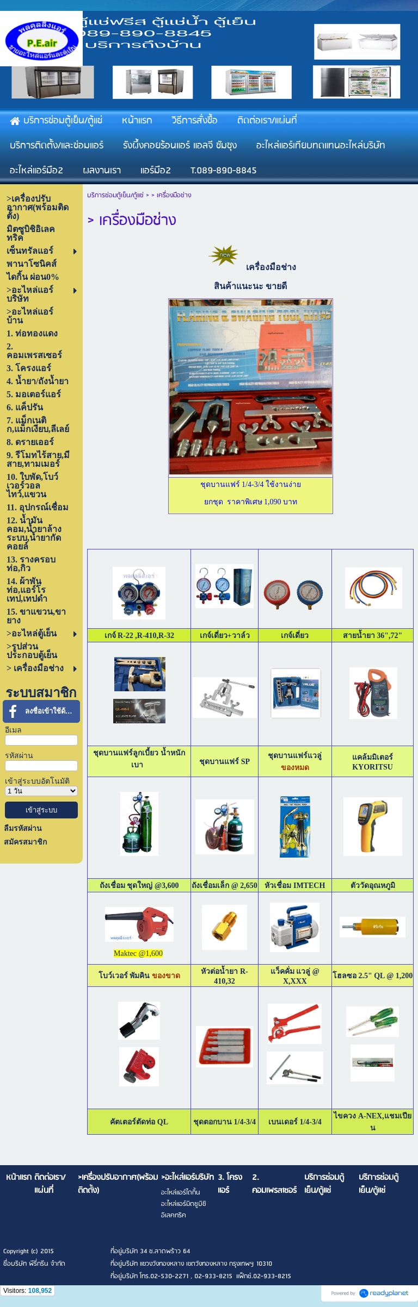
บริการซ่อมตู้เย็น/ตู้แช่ (115, 195)
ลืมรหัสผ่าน (23, 828)
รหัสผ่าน (19, 756)
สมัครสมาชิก (25, 842)
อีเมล (13, 730)
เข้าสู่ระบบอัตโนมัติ (37, 781)
